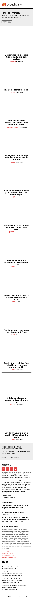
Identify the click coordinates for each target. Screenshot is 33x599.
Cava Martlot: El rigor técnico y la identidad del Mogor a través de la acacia (16, 435)
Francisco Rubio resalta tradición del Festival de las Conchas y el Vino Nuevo (16, 227)
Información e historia (12, 127)
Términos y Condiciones (9, 557)
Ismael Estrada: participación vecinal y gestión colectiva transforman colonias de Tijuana (16, 193)
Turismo (12, 232)
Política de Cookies (7, 553)
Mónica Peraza (19, 61)
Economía (12, 61)
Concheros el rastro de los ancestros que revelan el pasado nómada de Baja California (16, 123)
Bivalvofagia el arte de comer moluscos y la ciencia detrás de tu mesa (16, 400)
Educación (12, 404)
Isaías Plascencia (19, 232)
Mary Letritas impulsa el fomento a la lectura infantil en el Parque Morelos (16, 297)
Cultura (13, 92)
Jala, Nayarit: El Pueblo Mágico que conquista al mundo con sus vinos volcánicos (16, 158)
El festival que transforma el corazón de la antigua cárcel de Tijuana (16, 331)
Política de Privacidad (8, 555)
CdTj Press (19, 197)
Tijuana (13, 197)
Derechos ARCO (6, 552)
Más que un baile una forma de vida (16, 90)
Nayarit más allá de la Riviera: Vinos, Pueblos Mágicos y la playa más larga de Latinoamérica (16, 365)
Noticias (12, 162)
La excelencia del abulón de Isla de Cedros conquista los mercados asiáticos (16, 57)
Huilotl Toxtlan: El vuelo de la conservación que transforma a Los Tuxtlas (16, 262)
